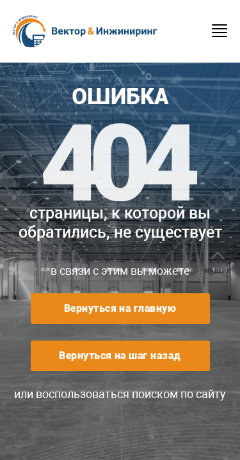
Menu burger (219, 30)
